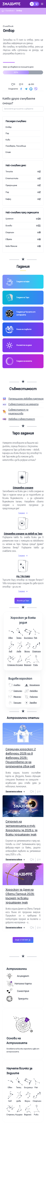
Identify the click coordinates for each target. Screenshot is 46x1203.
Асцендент (18, 976)
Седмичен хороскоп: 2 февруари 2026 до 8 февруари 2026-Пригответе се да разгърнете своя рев (21, 757)
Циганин (9, 218)
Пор (7, 133)
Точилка (9, 171)
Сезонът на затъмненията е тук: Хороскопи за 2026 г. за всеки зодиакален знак (21, 828)
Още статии (23, 940)
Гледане (23, 513)
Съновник (8, 26)
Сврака (9, 239)
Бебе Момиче (11, 246)
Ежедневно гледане (23, 487)
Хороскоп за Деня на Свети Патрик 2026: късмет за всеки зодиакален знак (20, 896)
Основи (9, 225)
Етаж (8, 152)
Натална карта (19, 983)
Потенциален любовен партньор (26, 398)
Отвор (9, 127)
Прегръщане (11, 185)
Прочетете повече (15, 791)
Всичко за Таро (23, 600)
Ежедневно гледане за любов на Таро (23, 533)
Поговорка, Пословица (16, 146)
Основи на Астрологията (17, 1041)
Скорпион (10, 232)
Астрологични (17, 969)
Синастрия (18, 991)
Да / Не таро (23, 576)
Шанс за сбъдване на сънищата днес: (23, 71)
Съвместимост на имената (23, 404)
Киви (8, 139)
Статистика (12, 178)
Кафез (8, 199)
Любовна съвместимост (21, 419)
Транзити (17, 999)
